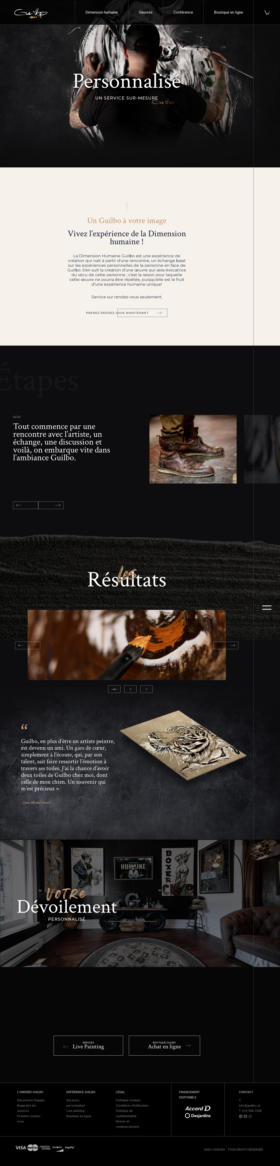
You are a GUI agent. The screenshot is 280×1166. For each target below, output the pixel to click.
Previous (25, 505)
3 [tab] (146, 689)
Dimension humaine (101, 12)
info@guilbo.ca (249, 1105)
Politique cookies (128, 1100)
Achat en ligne (169, 1045)
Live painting (75, 1111)
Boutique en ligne (228, 12)
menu (266, 608)
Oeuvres (146, 12)
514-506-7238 (251, 1111)
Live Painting (83, 1045)
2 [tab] (130, 689)
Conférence (183, 12)
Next (50, 505)
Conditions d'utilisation (132, 1105)
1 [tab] (114, 689)
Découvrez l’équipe (31, 1100)
